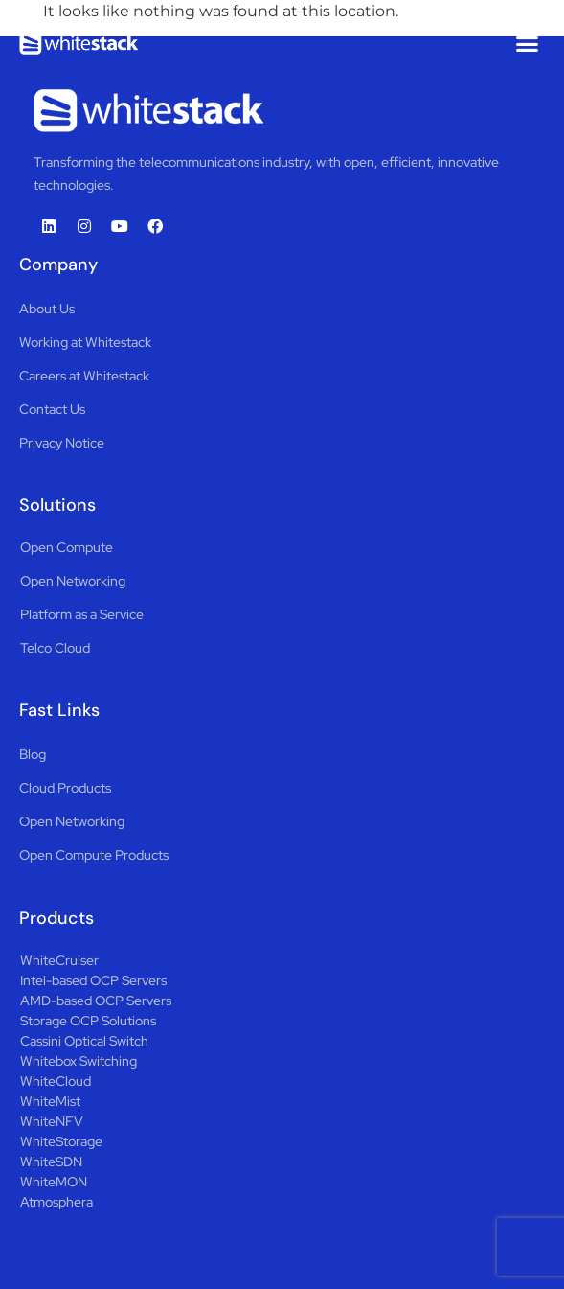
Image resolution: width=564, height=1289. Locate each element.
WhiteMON (53, 1181)
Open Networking (72, 580)
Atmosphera (56, 1201)
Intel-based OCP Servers (93, 980)
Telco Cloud (55, 647)
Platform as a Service (82, 614)
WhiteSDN (51, 1161)
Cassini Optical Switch (84, 1040)
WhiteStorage (61, 1141)
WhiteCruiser (59, 960)
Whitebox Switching (78, 1061)
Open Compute (66, 547)
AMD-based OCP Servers (95, 1000)
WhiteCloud (55, 1081)
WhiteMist (50, 1101)
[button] (527, 43)
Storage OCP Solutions (88, 1020)
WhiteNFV (51, 1121)
